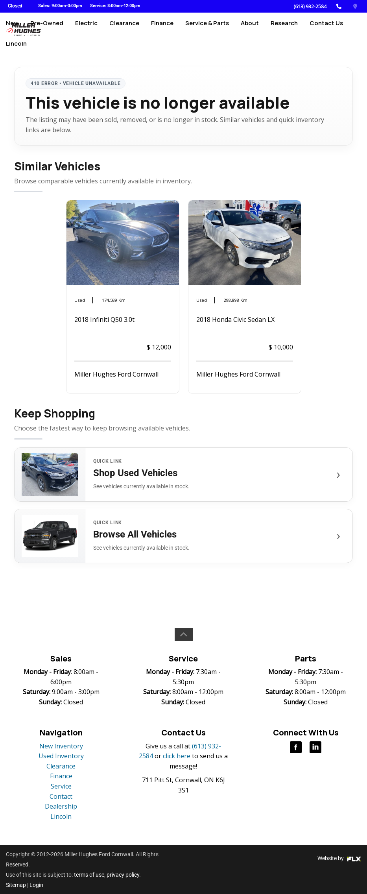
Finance (162, 30)
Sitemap (16, 885)
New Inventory (61, 746)
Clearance (124, 30)
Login (36, 885)
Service (61, 786)
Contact (61, 796)
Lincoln (16, 58)
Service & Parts (207, 30)
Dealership (61, 806)
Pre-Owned (46, 30)
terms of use (89, 875)
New (12, 30)
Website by (339, 858)
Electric (86, 30)
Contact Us (326, 30)
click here (176, 756)
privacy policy (123, 875)
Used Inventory (61, 756)
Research (284, 30)
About (250, 30)
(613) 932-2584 (309, 6)
